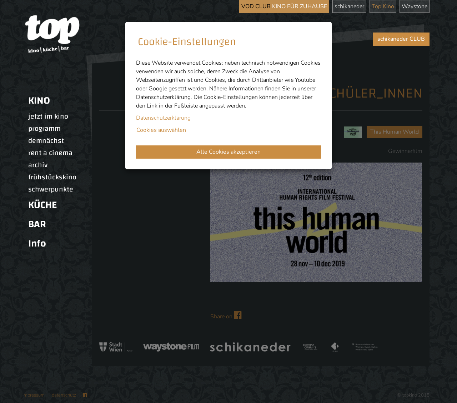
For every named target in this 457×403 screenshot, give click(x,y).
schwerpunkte (50, 189)
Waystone (414, 6)
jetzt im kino (48, 116)
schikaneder (349, 6)
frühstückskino (52, 177)
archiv (37, 165)
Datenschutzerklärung (163, 118)
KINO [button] (39, 100)
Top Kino (383, 6)
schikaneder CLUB (401, 39)
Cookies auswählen (161, 130)
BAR (37, 224)
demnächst (46, 141)
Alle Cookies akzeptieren (228, 152)
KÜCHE (42, 205)
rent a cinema (50, 153)
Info (37, 243)
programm (44, 129)
